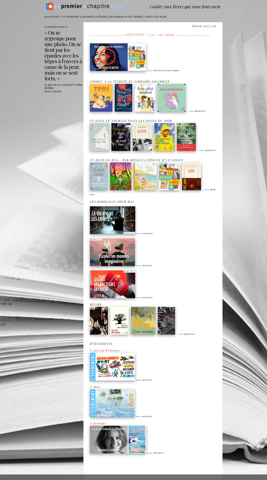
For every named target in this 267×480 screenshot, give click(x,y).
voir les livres (144, 233)
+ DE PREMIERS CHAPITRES (76, 16)
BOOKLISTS (51, 16)
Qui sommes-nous (119, 16)
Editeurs (100, 16)
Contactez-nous (155, 16)
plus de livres (197, 111)
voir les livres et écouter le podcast (163, 70)
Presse (138, 16)
